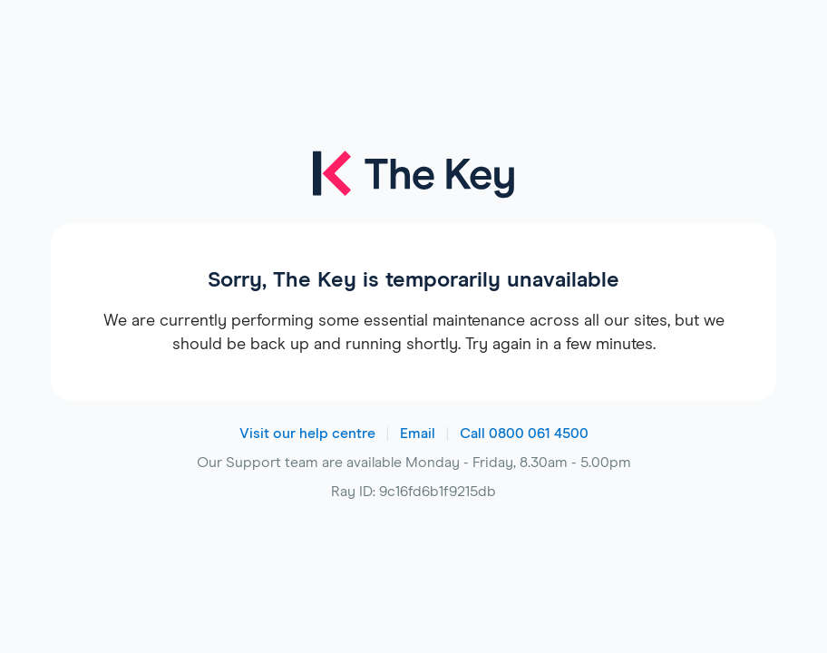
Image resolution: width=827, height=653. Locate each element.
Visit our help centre (307, 433)
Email (417, 433)
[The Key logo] (413, 187)
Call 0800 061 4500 (524, 433)
